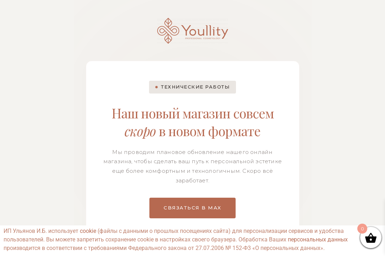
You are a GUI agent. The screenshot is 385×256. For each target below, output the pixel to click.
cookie (88, 231)
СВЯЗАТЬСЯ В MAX (192, 207)
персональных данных (318, 239)
